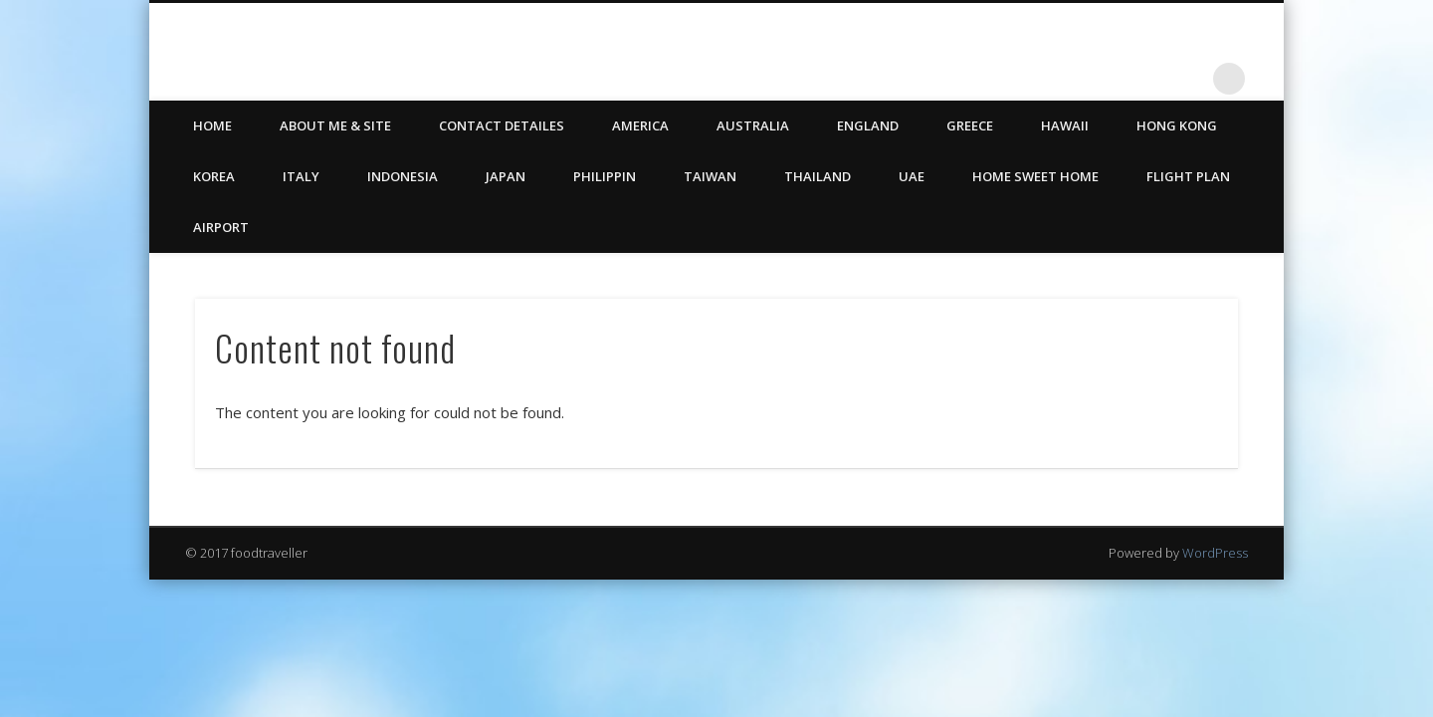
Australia (752, 125)
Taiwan (710, 176)
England (868, 125)
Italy (301, 176)
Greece (969, 125)
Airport (221, 227)
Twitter (1147, 79)
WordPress (1215, 553)
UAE (911, 176)
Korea (214, 176)
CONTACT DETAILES (501, 125)
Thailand (817, 176)
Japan (505, 176)
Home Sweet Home (1035, 176)
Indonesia (402, 176)
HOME (212, 125)
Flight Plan (1188, 176)
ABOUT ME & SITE (335, 125)
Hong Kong (1176, 125)
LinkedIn (1188, 79)
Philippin (604, 176)
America (640, 125)
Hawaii (1065, 125)
